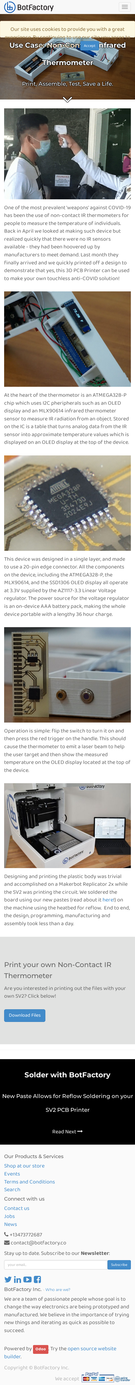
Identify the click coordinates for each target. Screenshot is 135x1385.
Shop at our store (24, 1165)
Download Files (25, 1015)
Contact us (16, 1208)
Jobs (9, 1216)
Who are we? (57, 1289)
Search (12, 1189)
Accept (89, 46)
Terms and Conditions (29, 1181)
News (10, 1224)
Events (12, 1173)
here (108, 899)
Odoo (40, 1349)
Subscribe (119, 1265)
